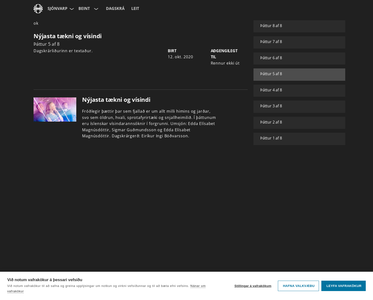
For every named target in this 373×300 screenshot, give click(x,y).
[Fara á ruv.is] (38, 8)
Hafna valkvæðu (299, 286)
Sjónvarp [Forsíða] (57, 8)
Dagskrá (115, 8)
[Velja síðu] (71, 8)
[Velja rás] (95, 8)
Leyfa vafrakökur (343, 286)
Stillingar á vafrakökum (252, 286)
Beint (84, 8)
